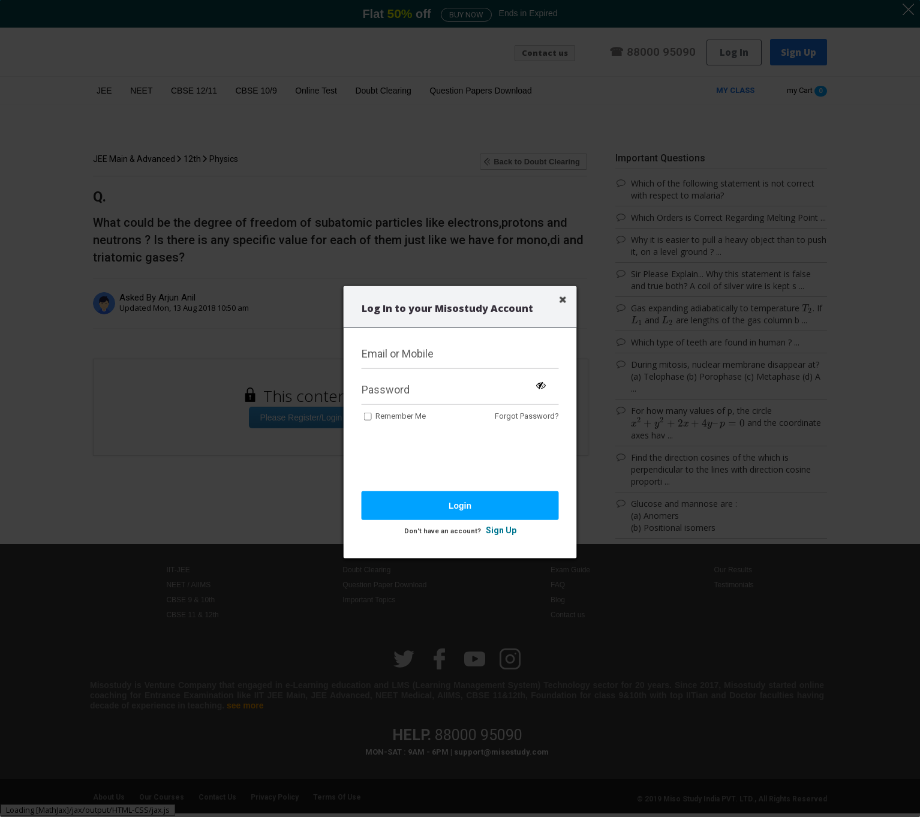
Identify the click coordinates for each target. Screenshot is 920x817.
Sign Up (501, 530)
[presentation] (453, 457)
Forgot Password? (527, 415)
